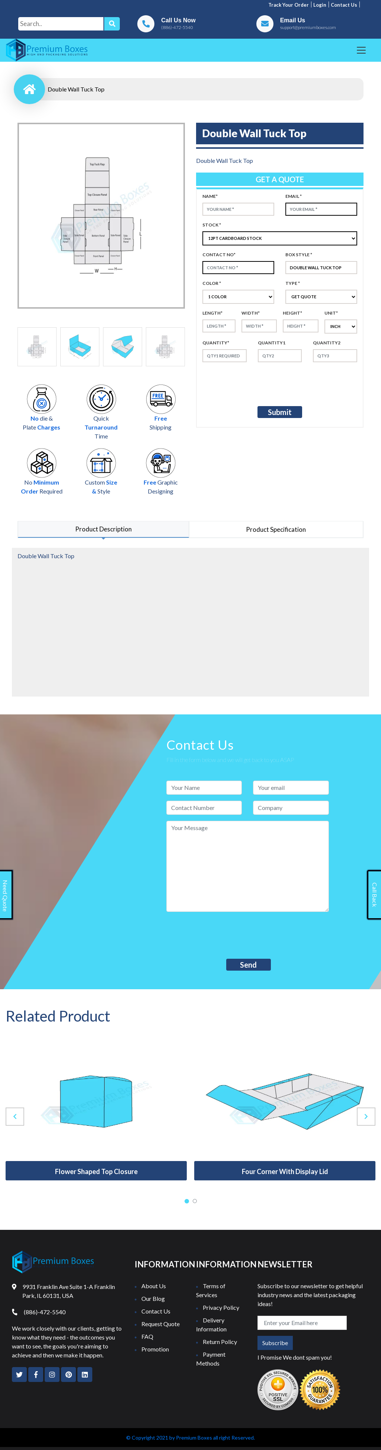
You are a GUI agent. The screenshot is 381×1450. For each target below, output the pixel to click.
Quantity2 (326, 342)
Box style (298, 254)
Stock (211, 225)
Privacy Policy (221, 1307)
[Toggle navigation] (361, 50)
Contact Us (155, 1311)
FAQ (147, 1336)
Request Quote (160, 1323)
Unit (331, 313)
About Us (153, 1285)
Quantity (215, 342)
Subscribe (275, 1342)
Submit (280, 412)
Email (293, 196)
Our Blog (153, 1298)
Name (210, 196)
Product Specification (276, 529)
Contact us (344, 5)
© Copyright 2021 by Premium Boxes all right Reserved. (190, 1437)
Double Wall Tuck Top (76, 89)
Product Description (103, 529)
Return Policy (220, 1341)
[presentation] (264, 382)
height (292, 313)
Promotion (155, 1349)
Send (248, 964)
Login (319, 5)
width (250, 313)
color (211, 283)
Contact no (219, 254)
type (292, 283)
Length (212, 313)
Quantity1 (271, 342)
